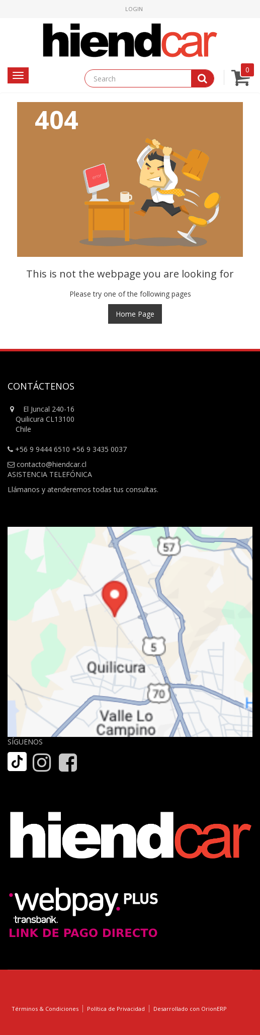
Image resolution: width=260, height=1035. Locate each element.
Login (134, 9)
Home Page (135, 314)
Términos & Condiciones (45, 1008)
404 (56, 120)
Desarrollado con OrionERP (190, 1008)
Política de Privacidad (116, 1008)
